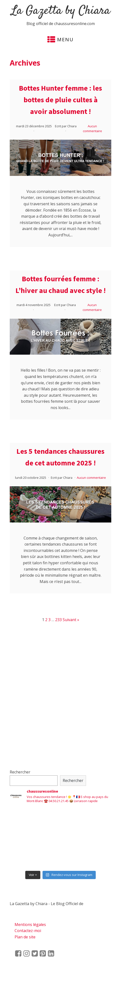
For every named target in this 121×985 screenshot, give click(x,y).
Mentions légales (30, 924)
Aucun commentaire (91, 477)
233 (58, 619)
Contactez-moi (28, 930)
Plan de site (25, 937)
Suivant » (71, 619)
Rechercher (20, 772)
